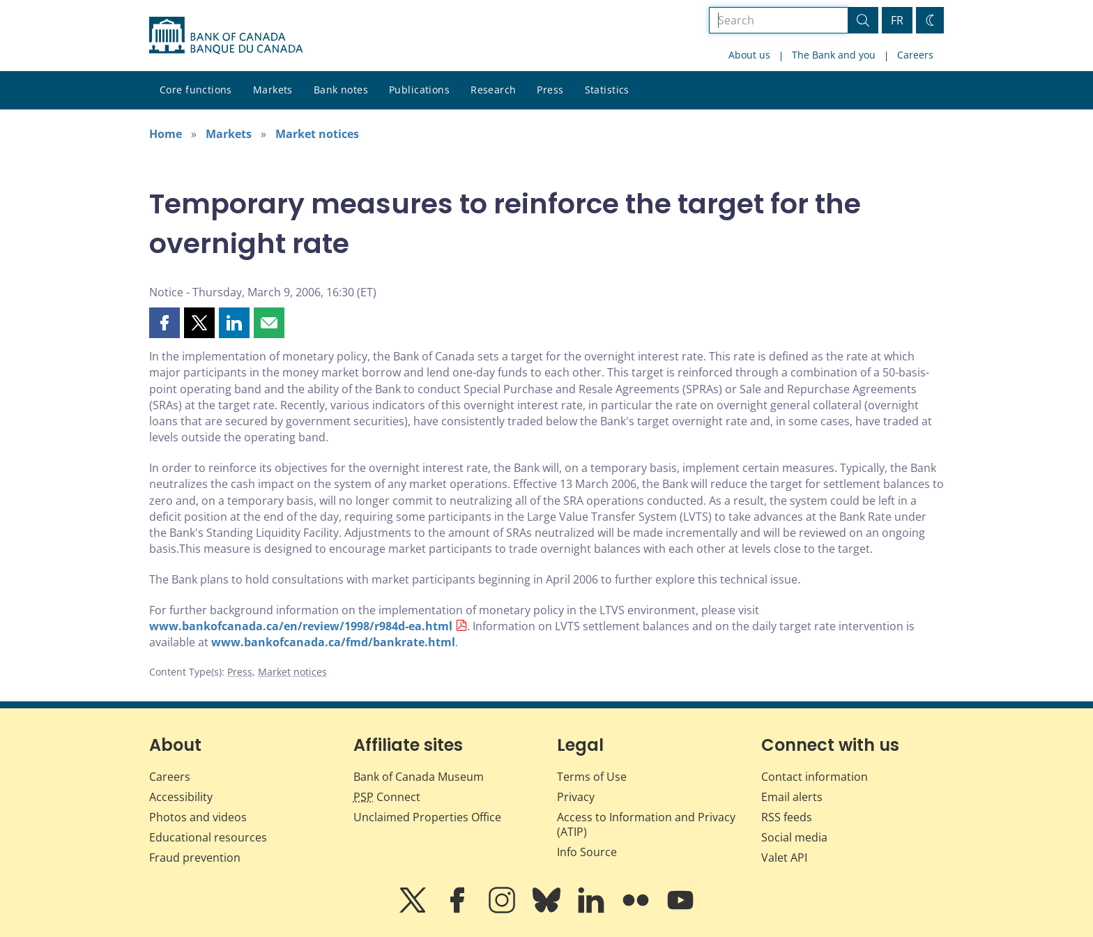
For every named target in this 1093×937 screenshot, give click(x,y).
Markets (273, 89)
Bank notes (341, 89)
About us (749, 54)
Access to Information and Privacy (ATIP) (646, 824)
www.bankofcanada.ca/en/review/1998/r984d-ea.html (300, 626)
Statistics (607, 89)
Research (493, 89)
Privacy (576, 797)
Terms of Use (592, 776)
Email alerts (792, 797)
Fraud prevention (194, 857)
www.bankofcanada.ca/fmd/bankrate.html (333, 642)
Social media (794, 837)
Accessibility (181, 797)
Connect (386, 797)
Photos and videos (198, 817)
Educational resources (208, 837)
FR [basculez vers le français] (897, 20)
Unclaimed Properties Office (427, 817)
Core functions (196, 89)
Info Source (587, 852)
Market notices (317, 134)
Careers (915, 54)
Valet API (784, 857)
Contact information (814, 776)
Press (550, 89)
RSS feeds (786, 817)
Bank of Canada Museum (418, 776)
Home (165, 134)
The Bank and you (834, 54)
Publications (419, 89)
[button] (164, 322)
